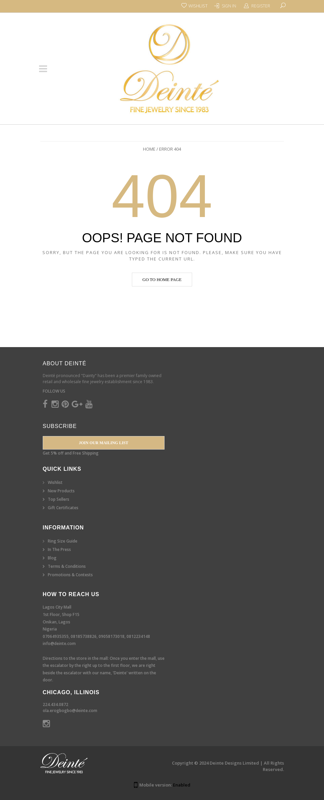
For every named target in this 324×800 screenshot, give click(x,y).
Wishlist (55, 482)
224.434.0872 (55, 704)
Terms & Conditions (67, 566)
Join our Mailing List (103, 442)
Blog (52, 558)
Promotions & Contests (70, 575)
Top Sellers (58, 499)
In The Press (59, 549)
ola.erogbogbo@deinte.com (70, 710)
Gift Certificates (63, 508)
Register (260, 6)
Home (149, 149)
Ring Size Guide (62, 541)
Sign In (229, 6)
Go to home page (161, 279)
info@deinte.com (59, 643)
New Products (61, 491)
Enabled (181, 785)
